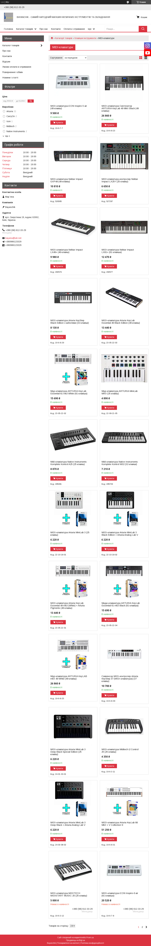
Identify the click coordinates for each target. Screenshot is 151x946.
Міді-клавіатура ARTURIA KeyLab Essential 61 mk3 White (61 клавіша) (68, 392)
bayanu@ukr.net (13, 238)
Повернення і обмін (12, 72)
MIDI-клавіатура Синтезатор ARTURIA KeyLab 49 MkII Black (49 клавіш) (120, 108)
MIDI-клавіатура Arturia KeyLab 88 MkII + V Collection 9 (120, 823)
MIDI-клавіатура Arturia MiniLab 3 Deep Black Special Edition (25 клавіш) (68, 752)
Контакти (56, 29)
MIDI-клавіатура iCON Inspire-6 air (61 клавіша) (120, 894)
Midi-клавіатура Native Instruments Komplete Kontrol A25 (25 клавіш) (68, 463)
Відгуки (6, 61)
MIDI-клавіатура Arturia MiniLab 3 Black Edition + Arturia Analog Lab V (120, 533)
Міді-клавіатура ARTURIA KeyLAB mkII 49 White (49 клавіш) (68, 677)
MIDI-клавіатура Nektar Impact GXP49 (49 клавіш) (66, 180)
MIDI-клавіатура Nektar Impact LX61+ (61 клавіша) (118, 251)
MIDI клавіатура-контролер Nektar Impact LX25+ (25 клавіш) (120, 180)
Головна (8, 29)
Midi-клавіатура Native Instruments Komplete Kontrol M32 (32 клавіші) (120, 463)
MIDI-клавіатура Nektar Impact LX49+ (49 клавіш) (66, 251)
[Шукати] (143, 29)
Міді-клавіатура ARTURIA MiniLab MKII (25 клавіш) (120, 392)
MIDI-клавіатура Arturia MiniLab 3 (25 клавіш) (69, 533)
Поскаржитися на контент (68, 943)
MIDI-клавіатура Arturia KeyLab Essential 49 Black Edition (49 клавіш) (121, 321)
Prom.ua (90, 937)
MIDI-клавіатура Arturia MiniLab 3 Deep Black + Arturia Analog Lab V (68, 823)
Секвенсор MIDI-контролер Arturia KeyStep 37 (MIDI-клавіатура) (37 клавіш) (120, 678)
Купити (59, 122)
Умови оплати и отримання (16, 66)
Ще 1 (7, 136)
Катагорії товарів (63, 38)
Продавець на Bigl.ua (75, 940)
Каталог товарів (24, 29)
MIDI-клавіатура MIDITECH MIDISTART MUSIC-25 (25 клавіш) (68, 894)
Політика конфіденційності (92, 943)
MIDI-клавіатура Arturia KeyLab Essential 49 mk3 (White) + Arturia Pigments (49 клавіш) (67, 605)
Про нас (43, 29)
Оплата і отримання (74, 29)
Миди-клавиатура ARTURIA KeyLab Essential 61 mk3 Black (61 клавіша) (121, 604)
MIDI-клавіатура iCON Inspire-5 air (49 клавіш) (68, 107)
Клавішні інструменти (85, 38)
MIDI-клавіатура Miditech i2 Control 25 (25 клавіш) (120, 750)
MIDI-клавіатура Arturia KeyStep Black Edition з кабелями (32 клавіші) (69, 321)
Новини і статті (10, 77)
